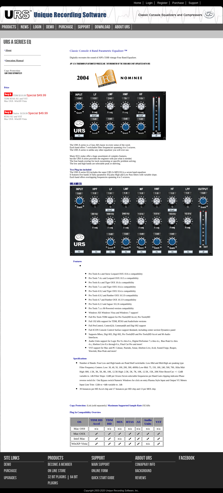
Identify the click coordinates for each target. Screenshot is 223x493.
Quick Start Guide (102, 478)
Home (137, 3)
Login (149, 3)
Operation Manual (14, 60)
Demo (50, 27)
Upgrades (10, 478)
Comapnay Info (145, 464)
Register (162, 3)
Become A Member (60, 464)
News (24, 27)
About (8, 50)
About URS (122, 27)
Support (193, 3)
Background (143, 470)
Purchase (178, 3)
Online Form (99, 470)
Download (102, 27)
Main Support (100, 464)
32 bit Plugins (57, 477)
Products (9, 27)
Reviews (140, 478)
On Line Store (57, 470)
